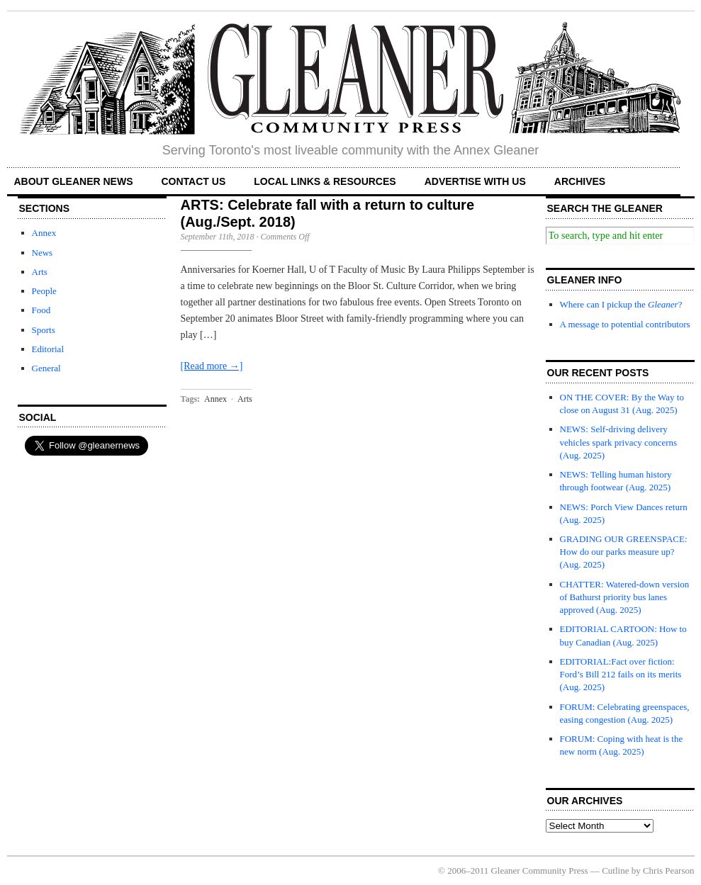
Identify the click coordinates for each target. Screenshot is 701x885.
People (44, 291)
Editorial (48, 349)
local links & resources (325, 181)
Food (41, 310)
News (42, 252)
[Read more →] (212, 366)
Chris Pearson (669, 870)
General (46, 368)
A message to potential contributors (625, 324)
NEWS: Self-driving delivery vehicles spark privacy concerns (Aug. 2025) (619, 442)
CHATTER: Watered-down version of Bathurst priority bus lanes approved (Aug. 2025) (625, 597)
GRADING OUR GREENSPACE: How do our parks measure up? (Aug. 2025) (624, 552)
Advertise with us (475, 181)
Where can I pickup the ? (621, 304)
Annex (44, 232)
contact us (194, 181)
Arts (39, 271)
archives (579, 181)
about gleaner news (73, 181)
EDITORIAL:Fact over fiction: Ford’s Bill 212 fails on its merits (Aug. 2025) (621, 674)
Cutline (615, 870)
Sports (43, 330)
